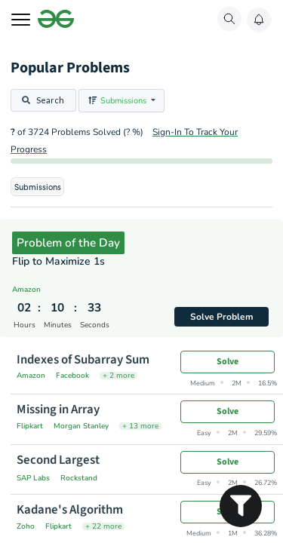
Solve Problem (222, 317)
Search (42, 100)
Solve (227, 361)
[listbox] (121, 100)
